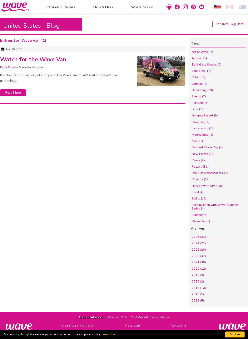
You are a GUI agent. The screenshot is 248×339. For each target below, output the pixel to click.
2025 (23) (199, 237)
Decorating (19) (202, 90)
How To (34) (200, 122)
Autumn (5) (199, 58)
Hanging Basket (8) (205, 115)
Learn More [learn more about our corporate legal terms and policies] (109, 334)
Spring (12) (199, 198)
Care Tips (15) (201, 71)
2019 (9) (198, 275)
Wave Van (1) (201, 221)
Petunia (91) (200, 167)
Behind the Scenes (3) (206, 64)
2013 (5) (198, 294)
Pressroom (132, 325)
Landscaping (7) (202, 128)
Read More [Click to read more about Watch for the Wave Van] (13, 93)
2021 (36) (199, 262)
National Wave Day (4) (207, 147)
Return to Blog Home (230, 24)
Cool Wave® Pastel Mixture (150, 317)
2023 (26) (199, 250)
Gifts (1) (197, 109)
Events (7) (199, 96)
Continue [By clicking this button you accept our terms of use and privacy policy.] (235, 334)
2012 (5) (198, 300)
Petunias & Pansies (60, 7)
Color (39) (198, 77)
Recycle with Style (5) (207, 186)
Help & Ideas (103, 7)
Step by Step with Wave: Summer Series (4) (215, 207)
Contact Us (179, 325)
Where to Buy (142, 7)
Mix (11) (197, 141)
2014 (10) (199, 288)
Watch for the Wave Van (33, 59)
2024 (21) (199, 243)
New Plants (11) (203, 154)
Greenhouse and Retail (77, 325)
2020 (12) (199, 269)
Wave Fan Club (117, 317)
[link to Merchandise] (169, 7)
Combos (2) (199, 84)
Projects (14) (201, 179)
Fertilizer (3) (200, 103)
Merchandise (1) (202, 135)
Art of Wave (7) (202, 52)
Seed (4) (197, 192)
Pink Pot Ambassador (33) (210, 173)
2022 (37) (199, 256)
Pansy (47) (199, 160)
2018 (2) (198, 281)
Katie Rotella (9, 67)
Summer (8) (199, 215)
